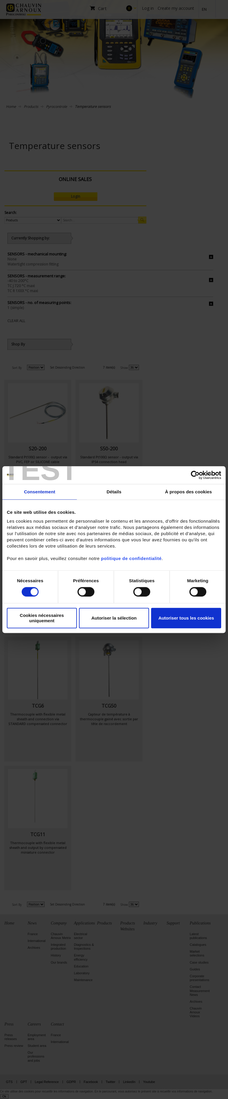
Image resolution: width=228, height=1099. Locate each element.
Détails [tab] (114, 491)
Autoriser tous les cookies (186, 617)
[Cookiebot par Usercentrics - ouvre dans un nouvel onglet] (195, 475)
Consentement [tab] (39, 491)
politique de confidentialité (131, 558)
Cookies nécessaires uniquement (42, 618)
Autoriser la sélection (114, 617)
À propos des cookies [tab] (188, 491)
